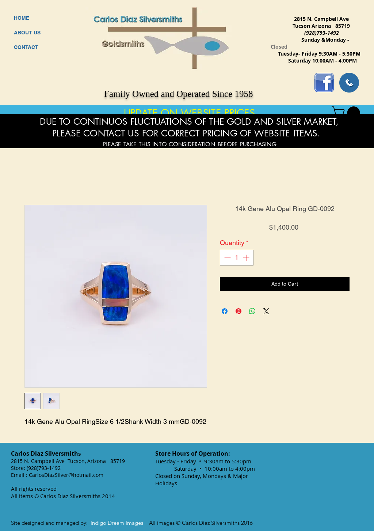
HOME (21, 18)
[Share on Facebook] (224, 311)
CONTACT (26, 47)
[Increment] (246, 257)
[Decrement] (226, 257)
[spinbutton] (236, 257)
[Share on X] (266, 311)
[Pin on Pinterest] (238, 311)
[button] (347, 112)
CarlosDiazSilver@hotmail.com (66, 474)
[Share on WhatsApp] (252, 311)
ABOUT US (27, 32)
